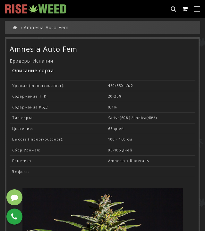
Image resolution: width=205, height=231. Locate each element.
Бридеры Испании (31, 61)
